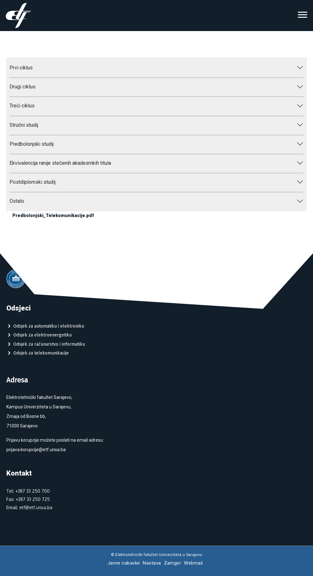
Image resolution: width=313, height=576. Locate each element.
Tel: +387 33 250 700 (28, 491)
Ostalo (17, 201)
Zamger (172, 563)
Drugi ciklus (23, 87)
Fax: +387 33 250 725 (28, 499)
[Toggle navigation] (302, 15)
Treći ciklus (22, 106)
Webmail (193, 563)
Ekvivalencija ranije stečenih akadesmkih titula (60, 163)
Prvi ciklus (21, 68)
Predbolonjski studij (32, 144)
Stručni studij (24, 125)
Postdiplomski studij (32, 182)
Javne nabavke (124, 563)
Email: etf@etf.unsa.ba (29, 507)
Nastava (152, 563)
